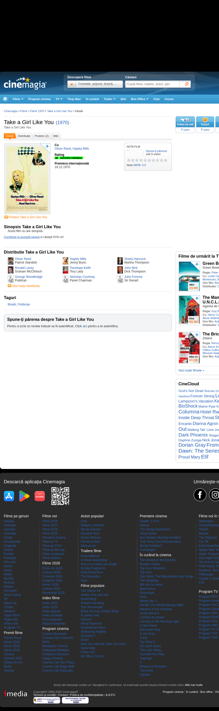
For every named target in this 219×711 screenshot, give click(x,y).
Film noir (10, 562)
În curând (92, 99)
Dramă (8, 550)
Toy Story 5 (147, 642)
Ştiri (123, 99)
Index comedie (52, 615)
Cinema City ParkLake (57, 670)
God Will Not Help (152, 654)
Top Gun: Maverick (152, 568)
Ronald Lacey (24, 268)
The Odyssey (208, 537)
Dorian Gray (192, 445)
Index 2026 (49, 603)
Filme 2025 (49, 533)
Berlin (8, 666)
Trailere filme (91, 551)
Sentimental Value (93, 627)
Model (12, 304)
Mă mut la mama (151, 584)
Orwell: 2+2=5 (149, 521)
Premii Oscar (13, 638)
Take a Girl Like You (29, 122)
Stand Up (10, 603)
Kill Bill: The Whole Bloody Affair (161, 605)
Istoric (8, 570)
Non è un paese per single (99, 564)
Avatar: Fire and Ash (95, 595)
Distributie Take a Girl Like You (34, 252)
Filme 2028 (49, 521)
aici (85, 326)
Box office (206, 691)
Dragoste (10, 546)
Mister (8, 574)
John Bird (130, 268)
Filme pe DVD (52, 546)
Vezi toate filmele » (191, 370)
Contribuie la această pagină (21, 236)
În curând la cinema (155, 555)
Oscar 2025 (12, 646)
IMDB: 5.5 (139, 165)
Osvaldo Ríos (90, 533)
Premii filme (13, 633)
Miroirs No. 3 (148, 601)
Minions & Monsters (153, 666)
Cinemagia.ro (25, 83)
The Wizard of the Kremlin (157, 560)
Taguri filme (11, 615)
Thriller (8, 607)
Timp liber (74, 99)
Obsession (206, 521)
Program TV (12, 627)
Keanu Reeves (91, 537)
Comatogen (148, 550)
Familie (9, 554)
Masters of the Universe (156, 609)
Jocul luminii (148, 533)
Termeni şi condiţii (44, 694)
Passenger (147, 593)
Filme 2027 (49, 525)
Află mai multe (194, 684)
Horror (8, 566)
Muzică (9, 578)
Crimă (8, 537)
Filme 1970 (37, 111)
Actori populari (52, 619)
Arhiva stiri (11, 623)
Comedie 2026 (52, 576)
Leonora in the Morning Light (159, 621)
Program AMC (208, 613)
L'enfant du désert (152, 617)
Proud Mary (189, 457)
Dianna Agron (205, 423)
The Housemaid (92, 607)
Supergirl (146, 658)
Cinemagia (10, 111)
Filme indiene (51, 558)
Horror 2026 (50, 584)
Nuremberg (88, 599)
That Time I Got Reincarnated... (161, 541)
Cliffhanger (206, 574)
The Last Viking (150, 650)
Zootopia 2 (88, 636)
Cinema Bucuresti (54, 634)
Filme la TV (50, 541)
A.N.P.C (110, 694)
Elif (204, 457)
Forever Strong (203, 396)
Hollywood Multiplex (55, 650)
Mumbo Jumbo (150, 564)
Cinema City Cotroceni (57, 638)
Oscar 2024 (12, 650)
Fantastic (10, 558)
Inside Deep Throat (196, 417)
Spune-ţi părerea (156, 150)
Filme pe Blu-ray (53, 550)
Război (8, 586)
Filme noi (49, 516)
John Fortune (133, 277)
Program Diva (208, 621)
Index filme (51, 598)
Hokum (145, 525)
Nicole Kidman (91, 529)
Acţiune (9, 521)
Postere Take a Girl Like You (27, 217)
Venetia (9, 670)
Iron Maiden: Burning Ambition (160, 537)
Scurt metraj (12, 595)
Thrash (203, 529)
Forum (169, 99)
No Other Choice (92, 656)
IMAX (46, 642)
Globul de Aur (13, 662)
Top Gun (145, 572)
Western (9, 611)
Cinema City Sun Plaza (58, 662)
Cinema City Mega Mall (58, 666)
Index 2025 (49, 607)
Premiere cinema (54, 537)
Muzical (9, 582)
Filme (23, 111)
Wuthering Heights (93, 631)
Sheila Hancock (135, 259)
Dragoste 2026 (52, 580)
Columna (189, 411)
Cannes (9, 654)
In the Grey (147, 634)
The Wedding (149, 580)
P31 (201, 582)
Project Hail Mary (92, 603)
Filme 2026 (49, 529)
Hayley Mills (78, 259)
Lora (84, 521)
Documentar (12, 541)
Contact (63, 694)
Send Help (88, 648)
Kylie (84, 580)
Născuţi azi (88, 546)
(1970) (62, 122)
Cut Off (203, 541)
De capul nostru (150, 646)
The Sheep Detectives (155, 529)
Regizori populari (53, 623)
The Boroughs (90, 576)
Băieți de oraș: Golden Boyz (100, 611)
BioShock (187, 406)
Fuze (143, 597)
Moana (203, 533)
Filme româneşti (53, 554)
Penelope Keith (80, 268)
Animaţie (10, 525)
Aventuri (9, 529)
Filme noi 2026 (52, 568)
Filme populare (93, 586)
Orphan (145, 674)
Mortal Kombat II (151, 546)
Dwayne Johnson (92, 525)
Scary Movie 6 (149, 613)
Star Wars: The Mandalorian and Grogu (166, 576)
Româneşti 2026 (53, 593)
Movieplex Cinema (55, 646)
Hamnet (86, 619)
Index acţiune (51, 611)
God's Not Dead (190, 391)
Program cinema (39, 99)
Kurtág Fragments (93, 568)
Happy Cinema (52, 658)
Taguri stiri (11, 619)
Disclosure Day (150, 629)
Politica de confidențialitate (86, 694)
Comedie (10, 533)
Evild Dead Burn (92, 572)
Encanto (185, 424)
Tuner (144, 638)
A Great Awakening (94, 560)
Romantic (10, 591)
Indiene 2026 (51, 588)
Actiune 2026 (51, 572)
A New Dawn (148, 625)
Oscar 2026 (12, 642)
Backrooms (147, 588)
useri (185, 129)
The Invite (146, 670)
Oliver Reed (23, 259)
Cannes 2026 (13, 658)
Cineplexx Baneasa (55, 654)
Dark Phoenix (193, 434)
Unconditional (90, 556)
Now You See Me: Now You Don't (103, 644)
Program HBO (208, 625)
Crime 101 (88, 652)
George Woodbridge (29, 277)
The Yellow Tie (91, 591)
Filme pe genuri (16, 516)
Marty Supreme (91, 623)
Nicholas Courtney (82, 277)
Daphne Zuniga (189, 440)
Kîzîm (85, 640)
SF (6, 599)
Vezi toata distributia (25, 286)
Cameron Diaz (91, 541)
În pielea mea (90, 615)
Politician (24, 304)
